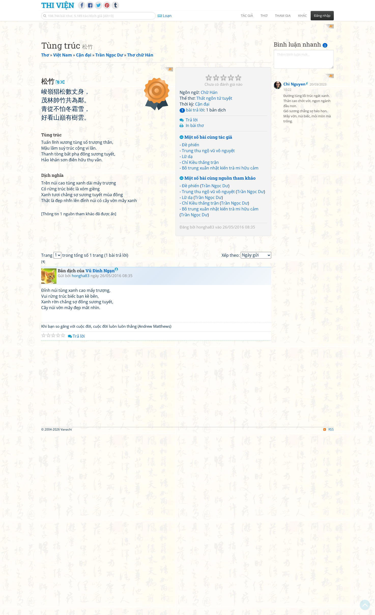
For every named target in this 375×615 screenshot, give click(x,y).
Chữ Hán (209, 159)
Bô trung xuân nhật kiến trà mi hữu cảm (220, 234)
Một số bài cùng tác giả (206, 204)
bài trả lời (192, 176)
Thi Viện (57, 5)
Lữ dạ (187, 223)
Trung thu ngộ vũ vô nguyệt (208, 217)
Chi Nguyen (294, 195)
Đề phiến (190, 211)
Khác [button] (302, 15)
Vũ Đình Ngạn (101, 451)
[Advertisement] (187, 59)
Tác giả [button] (247, 15)
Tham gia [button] (283, 15)
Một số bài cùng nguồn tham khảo (218, 244)
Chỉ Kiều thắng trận (200, 229)
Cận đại (202, 170)
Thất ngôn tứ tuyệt (214, 165)
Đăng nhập (322, 15)
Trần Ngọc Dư (214, 252)
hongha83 (205, 293)
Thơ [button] (264, 15)
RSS (328, 610)
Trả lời (192, 186)
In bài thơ (195, 192)
